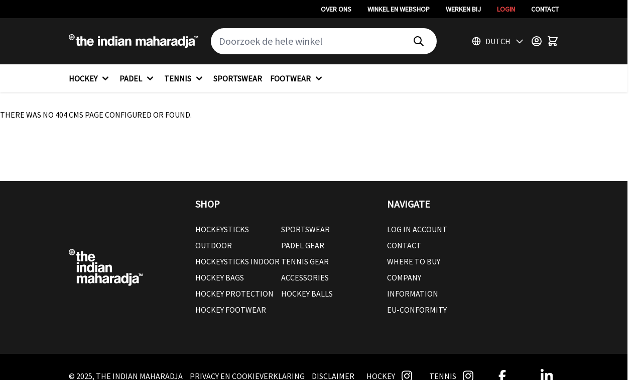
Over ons (336, 9)
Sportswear (305, 229)
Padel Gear (302, 245)
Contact (545, 9)
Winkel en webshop (398, 9)
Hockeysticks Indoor (237, 261)
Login (506, 9)
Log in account (417, 229)
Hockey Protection (234, 294)
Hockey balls (307, 294)
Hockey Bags (219, 277)
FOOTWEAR (297, 78)
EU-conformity (417, 310)
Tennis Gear (305, 261)
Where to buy (413, 261)
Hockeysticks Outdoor (222, 237)
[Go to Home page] (133, 41)
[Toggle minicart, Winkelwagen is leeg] (553, 41)
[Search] (419, 41)
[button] (281, 204)
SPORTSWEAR (237, 78)
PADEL (137, 78)
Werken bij (463, 9)
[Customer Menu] (537, 41)
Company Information (412, 285)
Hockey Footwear (230, 310)
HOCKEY (90, 78)
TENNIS (184, 78)
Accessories (305, 277)
